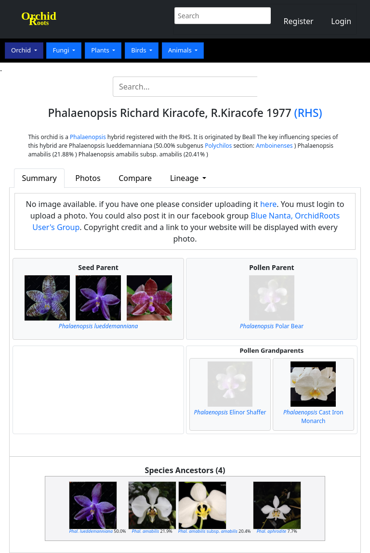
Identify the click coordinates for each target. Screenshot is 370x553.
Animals (180, 50)
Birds (139, 50)
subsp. (208, 531)
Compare (135, 178)
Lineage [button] (185, 178)
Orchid (21, 50)
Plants (101, 50)
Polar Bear (272, 326)
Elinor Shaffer (230, 412)
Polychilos (218, 145)
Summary (39, 178)
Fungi (62, 50)
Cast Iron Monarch (313, 416)
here (268, 204)
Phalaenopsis (88, 137)
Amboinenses (274, 145)
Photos (87, 178)
